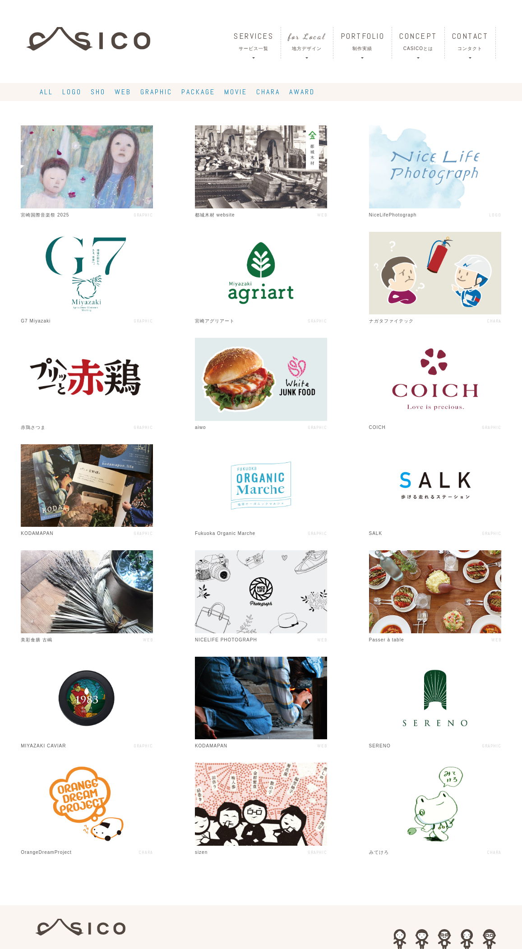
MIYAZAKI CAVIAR (43, 745)
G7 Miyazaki (36, 320)
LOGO (72, 92)
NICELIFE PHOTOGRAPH (226, 639)
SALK (376, 533)
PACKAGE (198, 92)
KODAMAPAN (37, 533)
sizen (201, 852)
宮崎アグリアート (215, 320)
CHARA (268, 92)
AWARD (302, 92)
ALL (46, 92)
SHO (98, 92)
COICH (377, 427)
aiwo (200, 427)
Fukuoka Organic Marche (225, 533)
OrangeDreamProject (46, 852)
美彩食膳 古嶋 (36, 639)
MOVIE (235, 92)
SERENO (380, 745)
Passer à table (386, 639)
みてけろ (379, 852)
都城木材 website (215, 214)
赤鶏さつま (33, 427)
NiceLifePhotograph (393, 214)
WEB (123, 92)
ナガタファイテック (391, 320)
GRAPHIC (156, 92)
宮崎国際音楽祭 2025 (45, 214)
